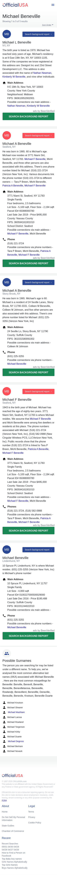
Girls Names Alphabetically (14, 862)
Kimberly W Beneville (13, 76)
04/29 (16, 846)
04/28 (4, 849)
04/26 (16, 849)
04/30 (10, 846)
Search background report (28, 116)
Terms (31, 811)
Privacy (31, 817)
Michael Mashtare (13, 712)
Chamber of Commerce (13, 831)
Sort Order (46, 25)
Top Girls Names (9, 865)
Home (4, 811)
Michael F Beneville (35, 159)
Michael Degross (13, 741)
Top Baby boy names (12, 859)
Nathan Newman (42, 73)
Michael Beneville (16, 364)
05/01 (4, 846)
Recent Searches (10, 843)
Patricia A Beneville (12, 185)
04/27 (10, 849)
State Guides (8, 825)
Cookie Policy (34, 822)
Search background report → (38, 34)
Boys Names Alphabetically (15, 868)
